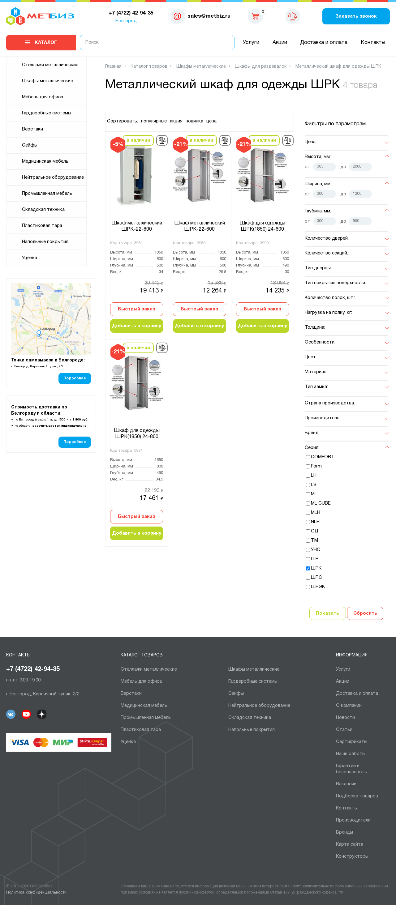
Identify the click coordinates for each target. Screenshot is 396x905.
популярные (154, 121)
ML (314, 494)
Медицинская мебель (45, 161)
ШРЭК (318, 587)
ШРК (316, 568)
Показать (327, 613)
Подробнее (74, 378)
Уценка (29, 258)
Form (316, 466)
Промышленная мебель (47, 193)
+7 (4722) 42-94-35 (33, 669)
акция (176, 121)
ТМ (314, 540)
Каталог (46, 43)
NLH (315, 522)
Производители (353, 820)
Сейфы (29, 145)
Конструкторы (352, 856)
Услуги (251, 42)
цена (211, 121)
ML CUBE (321, 503)
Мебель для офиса (42, 97)
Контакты (373, 42)
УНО (316, 550)
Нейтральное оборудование (53, 177)
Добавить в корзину (136, 326)
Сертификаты (351, 742)
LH (313, 475)
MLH (315, 512)
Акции (280, 42)
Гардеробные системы (46, 113)
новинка (194, 121)
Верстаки (32, 129)
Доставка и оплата (323, 42)
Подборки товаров (357, 796)
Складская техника (43, 209)
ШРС (316, 577)
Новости (345, 717)
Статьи (344, 730)
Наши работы (350, 754)
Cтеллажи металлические (50, 65)
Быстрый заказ (136, 309)
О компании (349, 705)
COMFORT (322, 457)
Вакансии (346, 784)
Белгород (126, 21)
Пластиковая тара (42, 226)
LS (313, 485)
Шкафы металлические (47, 81)
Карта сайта (349, 844)
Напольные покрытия (45, 242)
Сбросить (365, 613)
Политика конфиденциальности (36, 892)
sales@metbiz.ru (208, 16)
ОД (314, 531)
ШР (315, 559)
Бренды (344, 832)
